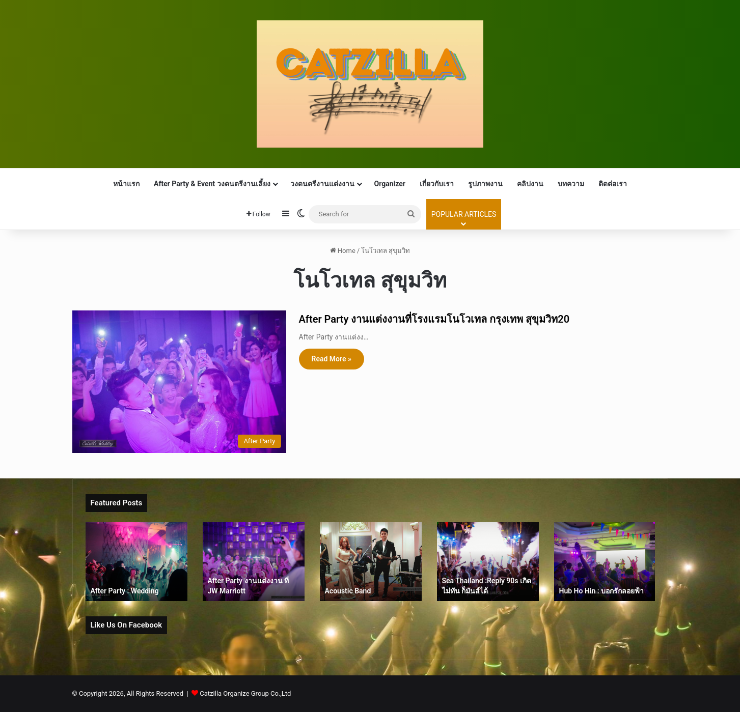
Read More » (331, 359)
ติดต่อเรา (612, 184)
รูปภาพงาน (485, 184)
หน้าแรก (126, 184)
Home (342, 250)
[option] (136, 561)
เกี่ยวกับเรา (437, 184)
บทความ (571, 184)
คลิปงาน (530, 184)
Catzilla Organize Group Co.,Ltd (245, 693)
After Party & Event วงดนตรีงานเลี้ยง (212, 184)
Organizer (389, 184)
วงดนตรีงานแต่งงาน (322, 184)
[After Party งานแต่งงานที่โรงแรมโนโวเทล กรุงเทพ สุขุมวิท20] (179, 381)
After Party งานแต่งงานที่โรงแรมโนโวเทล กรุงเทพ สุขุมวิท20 (434, 319)
